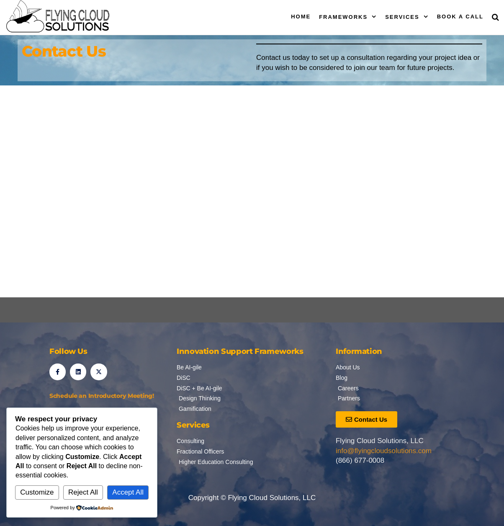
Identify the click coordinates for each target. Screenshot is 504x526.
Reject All (83, 492)
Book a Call (460, 16)
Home (301, 16)
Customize (37, 492)
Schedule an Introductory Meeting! (101, 396)
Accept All (128, 492)
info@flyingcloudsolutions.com (384, 451)
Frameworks (343, 17)
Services (402, 17)
